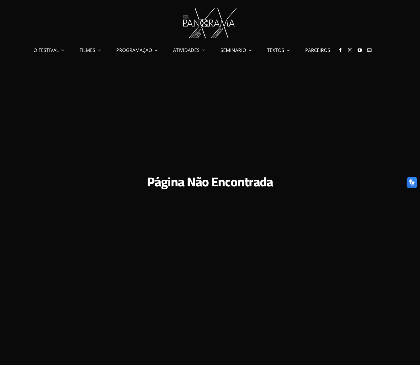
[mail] (369, 50)
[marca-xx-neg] (210, 10)
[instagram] (350, 50)
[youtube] (360, 50)
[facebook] (340, 50)
